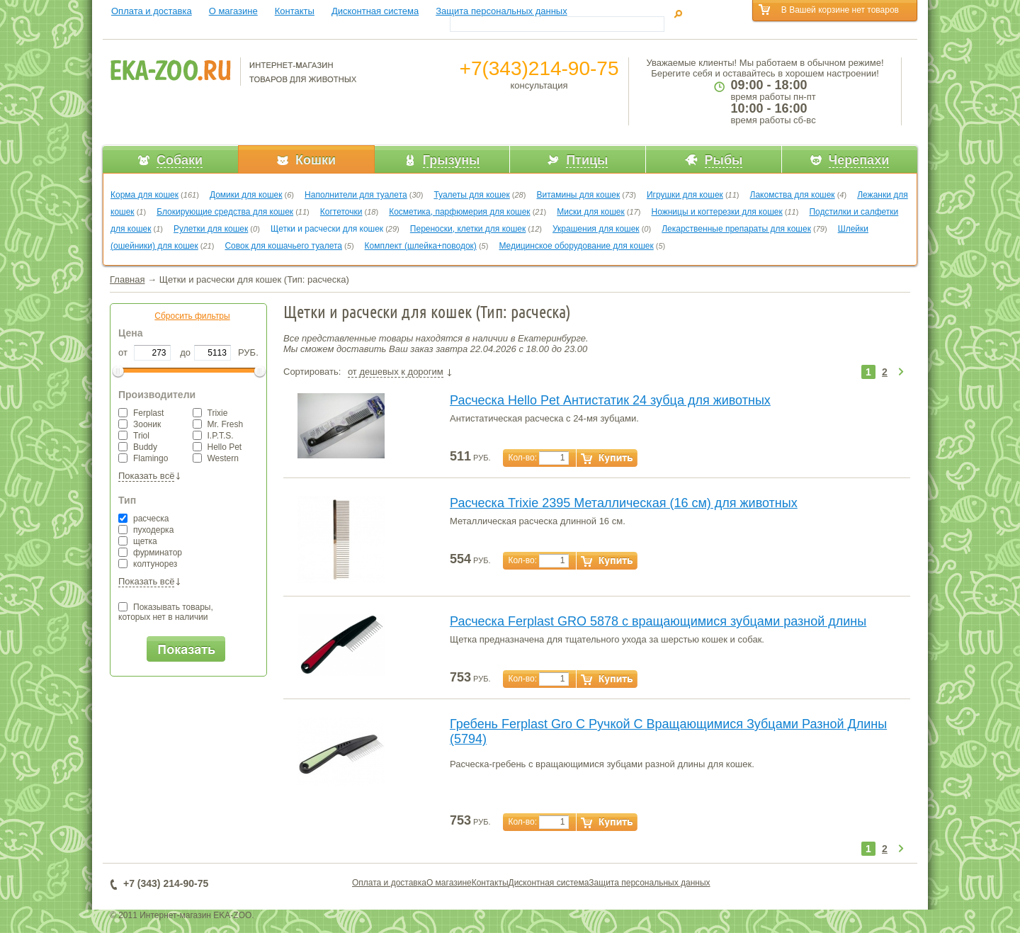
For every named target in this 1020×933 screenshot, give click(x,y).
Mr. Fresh (218, 424)
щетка (137, 541)
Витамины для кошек (578, 195)
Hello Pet (217, 447)
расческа (143, 519)
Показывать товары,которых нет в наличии (165, 612)
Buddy (137, 447)
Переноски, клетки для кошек (468, 229)
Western (216, 458)
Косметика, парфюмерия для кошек (459, 212)
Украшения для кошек (596, 229)
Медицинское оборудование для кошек (576, 246)
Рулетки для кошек (211, 229)
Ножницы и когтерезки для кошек (716, 212)
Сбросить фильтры (192, 316)
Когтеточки (341, 212)
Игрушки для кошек (685, 195)
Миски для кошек (590, 212)
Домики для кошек (246, 195)
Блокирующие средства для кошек (225, 212)
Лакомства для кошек (792, 195)
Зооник (139, 424)
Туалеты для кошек (471, 195)
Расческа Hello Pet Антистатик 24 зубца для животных (610, 400)
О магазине (233, 11)
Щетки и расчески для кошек (327, 229)
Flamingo (143, 458)
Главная (127, 279)
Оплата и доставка (151, 11)
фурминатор (150, 553)
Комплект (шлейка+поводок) (421, 246)
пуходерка (146, 530)
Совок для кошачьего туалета (283, 246)
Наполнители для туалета (356, 195)
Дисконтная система (375, 11)
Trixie (210, 413)
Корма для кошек (144, 195)
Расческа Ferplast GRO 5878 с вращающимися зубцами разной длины (658, 621)
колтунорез (147, 564)
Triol (133, 436)
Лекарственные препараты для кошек (736, 229)
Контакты (294, 11)
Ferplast (141, 413)
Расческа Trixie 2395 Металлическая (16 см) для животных (624, 503)
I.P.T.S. (213, 436)
